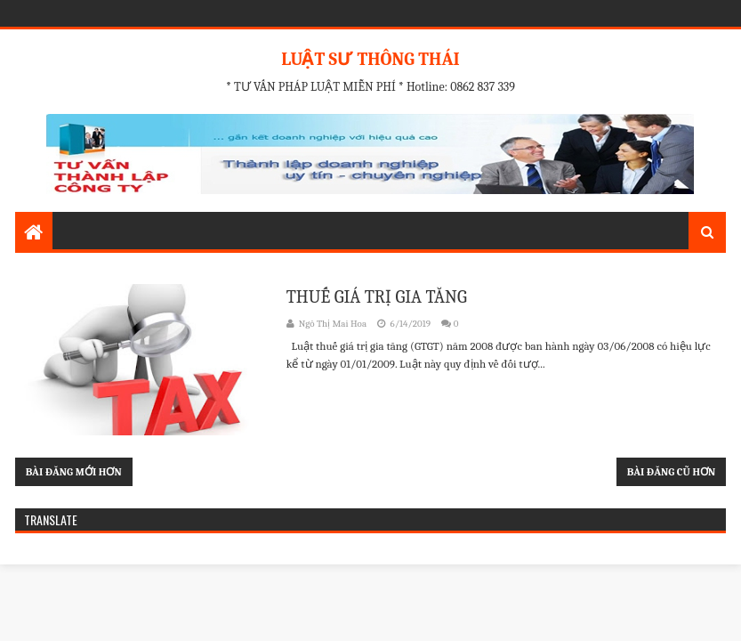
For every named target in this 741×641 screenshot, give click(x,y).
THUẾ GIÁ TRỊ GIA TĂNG (376, 297)
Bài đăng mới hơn (74, 472)
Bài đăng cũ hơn (671, 472)
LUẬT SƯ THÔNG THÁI (370, 59)
